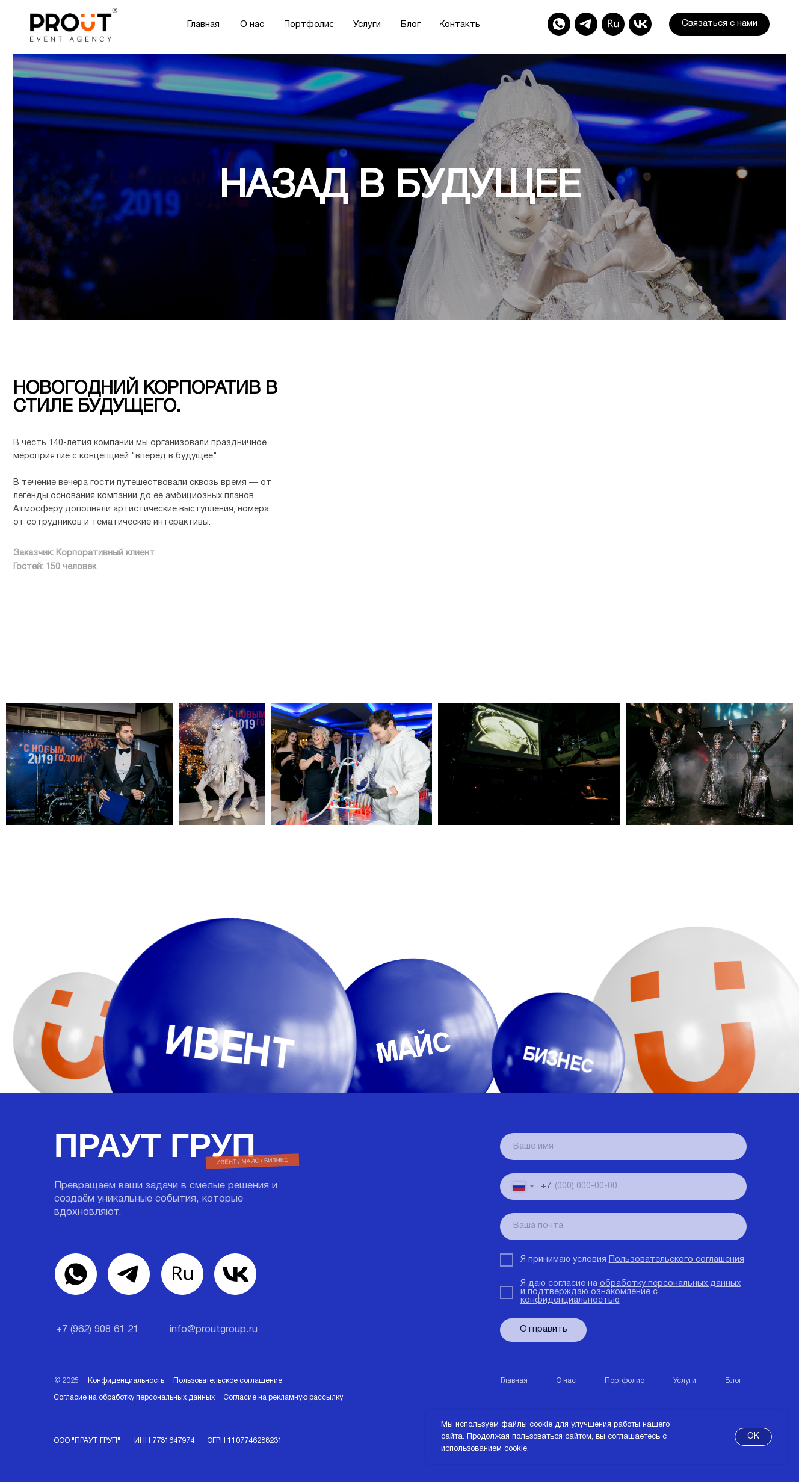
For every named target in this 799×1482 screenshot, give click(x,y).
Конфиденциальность (126, 1380)
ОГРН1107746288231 (244, 1440)
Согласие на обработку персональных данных (134, 1397)
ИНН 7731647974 (164, 1440)
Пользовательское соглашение (227, 1380)
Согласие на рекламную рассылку (283, 1397)
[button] (719, 24)
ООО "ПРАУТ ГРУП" (87, 1440)
